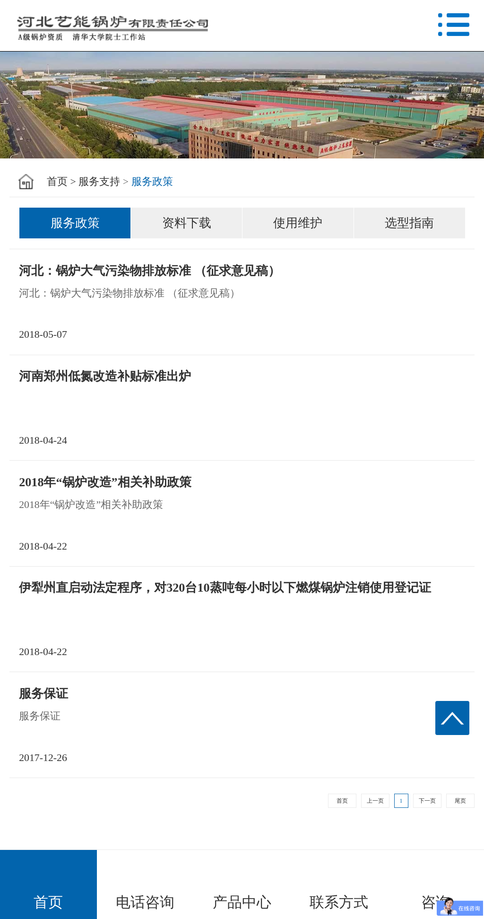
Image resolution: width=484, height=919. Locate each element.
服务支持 (99, 181)
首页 (342, 800)
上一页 (375, 800)
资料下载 (186, 223)
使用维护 (297, 223)
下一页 (427, 800)
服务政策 (152, 181)
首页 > (61, 181)
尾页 (460, 800)
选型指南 (409, 223)
